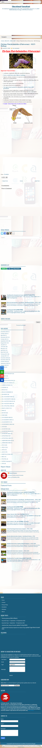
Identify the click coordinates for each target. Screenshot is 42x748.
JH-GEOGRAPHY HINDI (7, 419)
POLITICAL (4, 459)
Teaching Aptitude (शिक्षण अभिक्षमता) (9, 618)
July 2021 (3, 344)
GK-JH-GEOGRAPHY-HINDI (8, 399)
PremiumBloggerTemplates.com (31, 745)
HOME (11, 41)
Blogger (24, 325)
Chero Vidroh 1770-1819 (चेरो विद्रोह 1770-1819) (17, 521)
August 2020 (4, 365)
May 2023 (3, 335)
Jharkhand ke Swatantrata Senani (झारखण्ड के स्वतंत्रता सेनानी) (21, 295)
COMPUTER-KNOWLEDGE (7, 380)
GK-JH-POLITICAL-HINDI (7, 405)
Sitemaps (4, 609)
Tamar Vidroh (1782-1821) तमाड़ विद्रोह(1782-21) (18, 514)
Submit (11, 675)
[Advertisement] (21, 23)
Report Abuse (5, 467)
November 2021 (4, 337)
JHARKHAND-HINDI (6, 442)
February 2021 (4, 354)
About (3, 611)
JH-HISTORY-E (5, 429)
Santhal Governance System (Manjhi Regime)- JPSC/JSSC (21, 543)
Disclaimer (4, 607)
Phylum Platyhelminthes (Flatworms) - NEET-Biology (18, 45)
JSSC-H (3, 452)
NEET (14, 41)
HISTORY (4, 412)
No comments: (16, 48)
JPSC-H (3, 447)
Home (2, 41)
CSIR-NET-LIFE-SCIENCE (7, 382)
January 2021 (4, 356)
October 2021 (4, 339)
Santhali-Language (6, 461)
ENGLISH (4, 389)
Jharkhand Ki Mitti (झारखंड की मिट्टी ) (15, 309)
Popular (4, 268)
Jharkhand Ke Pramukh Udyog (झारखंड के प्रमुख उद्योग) (19, 558)
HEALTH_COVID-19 (6, 408)
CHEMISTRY (4, 378)
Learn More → (31, 710)
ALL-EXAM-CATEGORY (7, 373)
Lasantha (21, 745)
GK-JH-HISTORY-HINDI (7, 403)
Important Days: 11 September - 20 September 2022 (13, 620)
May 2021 (3, 348)
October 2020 (4, 361)
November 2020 (4, 359)
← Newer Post (4, 181)
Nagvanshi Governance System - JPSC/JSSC (18, 551)
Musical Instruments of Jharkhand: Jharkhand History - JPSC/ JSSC (24, 302)
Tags (9, 268)
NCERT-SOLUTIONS (6, 454)
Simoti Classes (13, 473)
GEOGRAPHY (5, 394)
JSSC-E (3, 449)
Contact (3, 602)
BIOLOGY (7, 41)
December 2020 (4, 357)
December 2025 (4, 331)
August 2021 (4, 343)
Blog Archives (16, 268)
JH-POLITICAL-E (5, 435)
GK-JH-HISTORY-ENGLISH (7, 401)
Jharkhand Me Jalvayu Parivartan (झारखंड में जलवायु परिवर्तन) (14, 625)
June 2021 (3, 346)
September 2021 (4, 341)
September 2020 (4, 363)
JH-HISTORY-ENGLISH (7, 431)
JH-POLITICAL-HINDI (6, 438)
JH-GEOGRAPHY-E (6, 422)
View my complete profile (13, 477)
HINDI (3, 410)
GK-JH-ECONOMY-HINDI (7, 396)
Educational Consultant (21, 6)
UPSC (3, 463)
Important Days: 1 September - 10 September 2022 (13, 623)
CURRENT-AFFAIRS (6, 385)
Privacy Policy (5, 604)
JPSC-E (3, 445)
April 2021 (3, 350)
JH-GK (3, 426)
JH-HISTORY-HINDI (6, 433)
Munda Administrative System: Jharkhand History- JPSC (21, 536)
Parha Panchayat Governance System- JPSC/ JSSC (20, 528)
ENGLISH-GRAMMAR (6, 392)
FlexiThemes (8, 745)
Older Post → (38, 181)
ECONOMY (4, 387)
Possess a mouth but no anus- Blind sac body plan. (14, 75)
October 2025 (4, 333)
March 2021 (3, 352)
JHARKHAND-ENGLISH (7, 440)
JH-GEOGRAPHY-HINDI (7, 424)
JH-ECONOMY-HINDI (6, 417)
